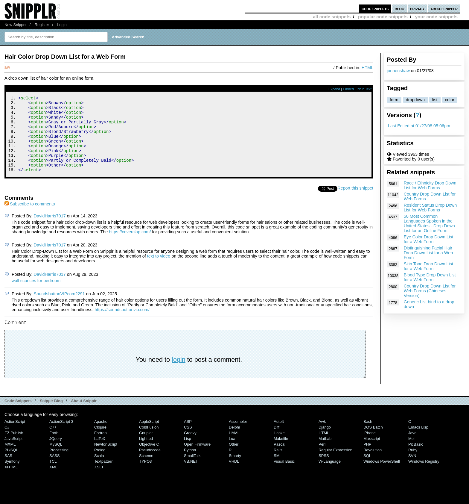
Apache (100, 436)
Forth (53, 447)
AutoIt (279, 436)
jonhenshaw (398, 70)
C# (7, 441)
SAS (8, 470)
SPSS (324, 470)
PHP (367, 458)
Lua (232, 453)
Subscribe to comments (29, 218)
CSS (188, 441)
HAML (234, 447)
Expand (334, 89)
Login (62, 24)
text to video (158, 270)
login (178, 374)
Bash (367, 436)
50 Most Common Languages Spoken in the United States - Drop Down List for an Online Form (429, 223)
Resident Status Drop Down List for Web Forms (430, 207)
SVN (412, 470)
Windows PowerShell (381, 475)
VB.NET (191, 475)
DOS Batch (373, 441)
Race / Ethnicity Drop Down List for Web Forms (430, 185)
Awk (322, 436)
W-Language (330, 475)
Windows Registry (423, 475)
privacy (417, 8)
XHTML (11, 481)
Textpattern (103, 475)
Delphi (234, 441)
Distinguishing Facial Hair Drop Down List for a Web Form (428, 253)
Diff (276, 441)
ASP (188, 436)
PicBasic (415, 458)
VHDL (234, 475)
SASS (54, 470)
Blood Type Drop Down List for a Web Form (430, 277)
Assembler (238, 436)
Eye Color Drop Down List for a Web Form (428, 239)
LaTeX (99, 453)
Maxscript (371, 453)
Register (42, 24)
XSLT (98, 481)
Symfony (11, 475)
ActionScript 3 (61, 436)
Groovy (190, 447)
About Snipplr (84, 415)
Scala (99, 470)
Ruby (412, 464)
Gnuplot (146, 447)
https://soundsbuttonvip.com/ (122, 324)
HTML (367, 67)
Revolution (372, 464)
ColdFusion (149, 441)
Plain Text (364, 89)
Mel (411, 453)
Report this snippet (355, 202)
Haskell (280, 447)
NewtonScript (105, 458)
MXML (10, 458)
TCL (53, 475)
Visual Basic (284, 475)
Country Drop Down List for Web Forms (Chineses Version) (430, 291)
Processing (58, 464)
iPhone (369, 447)
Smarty (235, 470)
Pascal (279, 458)
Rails (278, 464)
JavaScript (13, 453)
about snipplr (444, 8)
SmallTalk (192, 470)
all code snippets (332, 16)
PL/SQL (11, 464)
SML (278, 470)
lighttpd (146, 453)
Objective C (149, 458)
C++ (53, 441)
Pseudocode (150, 464)
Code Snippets (18, 415)
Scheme (146, 470)
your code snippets (436, 16)
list (435, 99)
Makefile (281, 453)
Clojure (100, 441)
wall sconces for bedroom (36, 295)
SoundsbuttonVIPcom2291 (59, 308)
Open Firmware (197, 458)
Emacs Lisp (418, 441)
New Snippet (15, 24)
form (394, 99)
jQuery (55, 453)
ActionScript (14, 436)
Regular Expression (335, 464)
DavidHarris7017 (50, 230)
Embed (348, 89)
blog (399, 8)
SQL (367, 470)
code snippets (375, 8)
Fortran (100, 447)
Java (412, 447)
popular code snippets (383, 16)
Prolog (99, 464)
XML (53, 481)
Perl (322, 458)
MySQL (55, 458)
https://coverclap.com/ (130, 246)
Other (233, 458)
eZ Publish (13, 447)
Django (325, 441)
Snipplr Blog (51, 415)
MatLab (325, 453)
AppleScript (149, 436)
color (449, 99)
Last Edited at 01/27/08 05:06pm (419, 125)
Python (190, 464)
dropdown (415, 99)
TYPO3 (145, 475)
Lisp (187, 453)
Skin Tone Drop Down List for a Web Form (428, 266)
